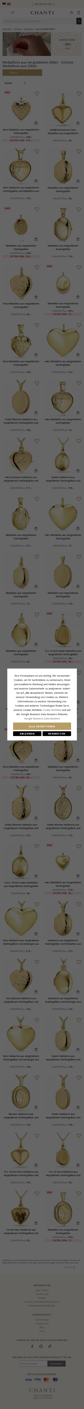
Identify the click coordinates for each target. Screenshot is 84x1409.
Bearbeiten (56, 733)
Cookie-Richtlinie (52, 709)
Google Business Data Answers (42, 718)
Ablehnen (27, 733)
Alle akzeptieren (42, 726)
